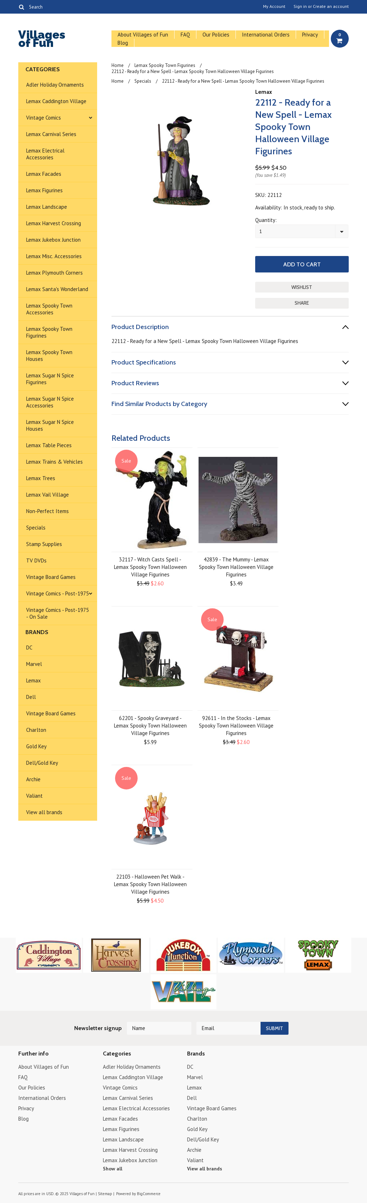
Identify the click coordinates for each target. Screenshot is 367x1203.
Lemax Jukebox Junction (53, 239)
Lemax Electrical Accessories (45, 154)
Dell (31, 697)
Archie (33, 779)
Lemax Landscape (46, 206)
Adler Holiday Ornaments (55, 84)
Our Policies (215, 34)
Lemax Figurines (44, 190)
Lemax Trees (40, 478)
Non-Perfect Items (47, 511)
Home (117, 65)
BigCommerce (149, 1193)
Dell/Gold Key (42, 762)
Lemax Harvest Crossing (53, 223)
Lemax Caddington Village (56, 101)
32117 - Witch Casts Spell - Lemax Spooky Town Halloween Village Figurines (150, 567)
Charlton (36, 729)
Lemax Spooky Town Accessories (49, 309)
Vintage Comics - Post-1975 (57, 593)
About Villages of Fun (143, 34)
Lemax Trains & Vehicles (54, 461)
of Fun (41, 39)
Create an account (331, 6)
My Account (274, 6)
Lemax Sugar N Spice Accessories (50, 402)
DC (29, 647)
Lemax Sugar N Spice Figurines (50, 379)
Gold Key (36, 746)
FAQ (185, 34)
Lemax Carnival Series (51, 134)
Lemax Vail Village (47, 494)
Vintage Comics (43, 117)
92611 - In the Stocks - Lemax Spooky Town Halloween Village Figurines (236, 725)
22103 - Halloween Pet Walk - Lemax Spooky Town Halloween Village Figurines (150, 884)
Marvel (34, 664)
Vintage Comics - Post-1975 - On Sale (57, 613)
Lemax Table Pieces (49, 445)
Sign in (300, 6)
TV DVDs (36, 560)
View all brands (44, 812)
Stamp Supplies (44, 544)
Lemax (33, 680)
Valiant (34, 795)
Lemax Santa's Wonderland (57, 289)
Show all (112, 1168)
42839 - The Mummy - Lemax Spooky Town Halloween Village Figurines (236, 567)
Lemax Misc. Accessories (54, 256)
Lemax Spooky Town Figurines (49, 332)
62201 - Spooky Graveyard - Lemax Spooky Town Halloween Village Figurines (150, 725)
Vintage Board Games (51, 577)
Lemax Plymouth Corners (54, 272)
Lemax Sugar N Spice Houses (50, 425)
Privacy (310, 34)
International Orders (266, 34)
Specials (36, 527)
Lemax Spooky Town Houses (49, 355)
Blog (123, 42)
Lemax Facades (43, 173)
